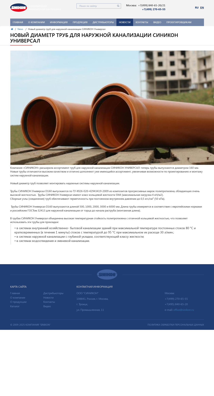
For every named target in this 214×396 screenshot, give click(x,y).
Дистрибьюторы (103, 22)
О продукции (18, 301)
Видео (157, 22)
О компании (36, 22)
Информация (59, 22)
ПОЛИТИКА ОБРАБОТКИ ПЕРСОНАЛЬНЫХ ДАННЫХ (176, 324)
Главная (18, 22)
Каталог (15, 306)
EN (202, 7)
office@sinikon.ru (183, 309)
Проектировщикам (178, 22)
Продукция (80, 22)
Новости (125, 22)
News (20, 29)
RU (197, 7)
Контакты (142, 22)
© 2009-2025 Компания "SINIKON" (30, 324)
